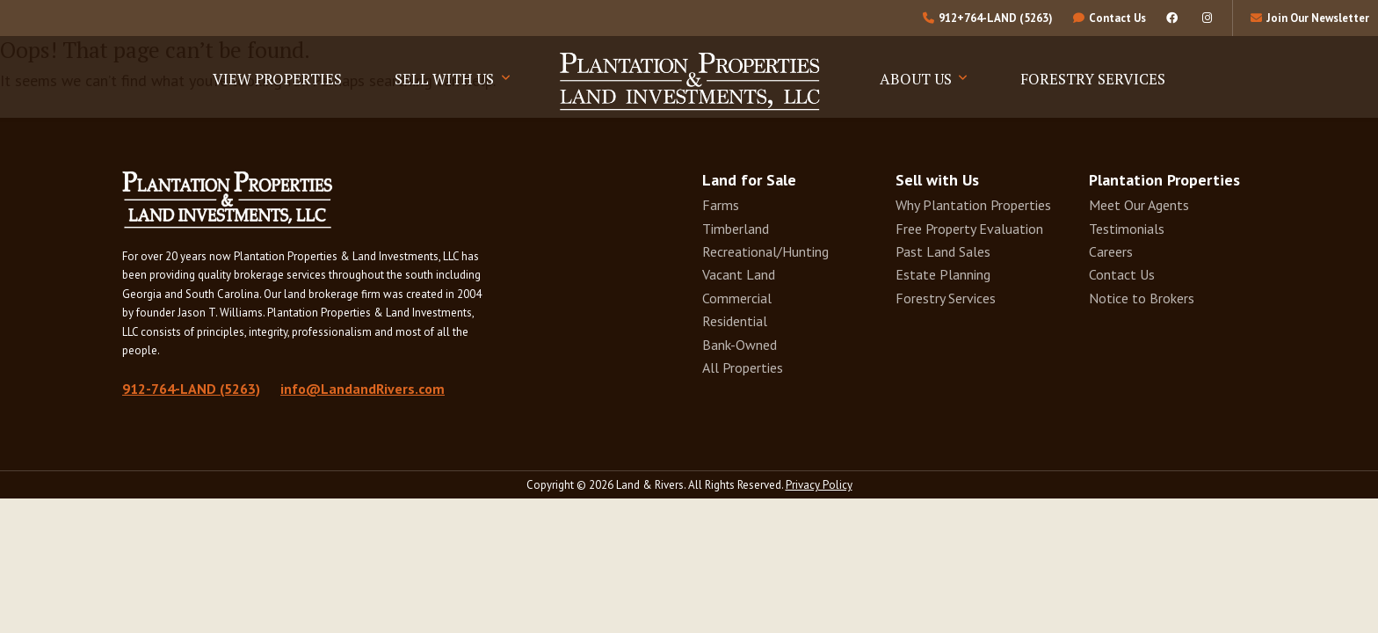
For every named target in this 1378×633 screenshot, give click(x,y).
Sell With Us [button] (446, 79)
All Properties (742, 367)
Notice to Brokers (1141, 298)
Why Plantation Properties (973, 205)
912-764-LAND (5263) (191, 388)
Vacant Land (738, 274)
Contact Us (1122, 274)
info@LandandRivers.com (362, 388)
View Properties (277, 79)
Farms (720, 205)
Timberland (735, 228)
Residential (734, 321)
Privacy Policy (819, 484)
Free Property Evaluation (969, 228)
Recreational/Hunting (765, 251)
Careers (1111, 251)
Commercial (737, 298)
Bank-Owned (739, 344)
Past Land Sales (943, 251)
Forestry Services (1092, 79)
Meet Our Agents (1139, 205)
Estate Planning (943, 274)
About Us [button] (917, 79)
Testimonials (1126, 228)
